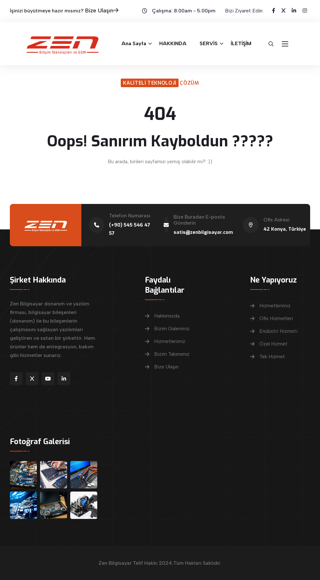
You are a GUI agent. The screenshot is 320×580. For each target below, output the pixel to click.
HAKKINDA (173, 43)
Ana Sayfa (133, 43)
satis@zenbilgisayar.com (203, 232)
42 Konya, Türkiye (284, 229)
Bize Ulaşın (102, 10)
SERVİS (209, 43)
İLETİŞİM (241, 43)
